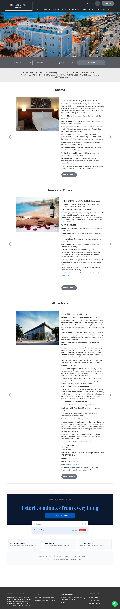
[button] (113, 9)
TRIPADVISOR (94, 603)
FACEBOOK (93, 597)
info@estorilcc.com (73, 464)
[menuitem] (38, 9)
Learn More (68, 175)
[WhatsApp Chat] (115, 604)
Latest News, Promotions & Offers (44, 600)
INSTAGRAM (94, 600)
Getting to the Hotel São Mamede (44, 598)
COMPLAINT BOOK (67, 595)
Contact (36, 595)
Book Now (90, 63)
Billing (63, 602)
